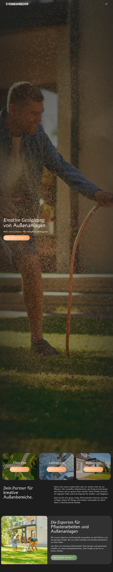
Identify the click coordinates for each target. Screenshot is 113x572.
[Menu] (106, 4)
